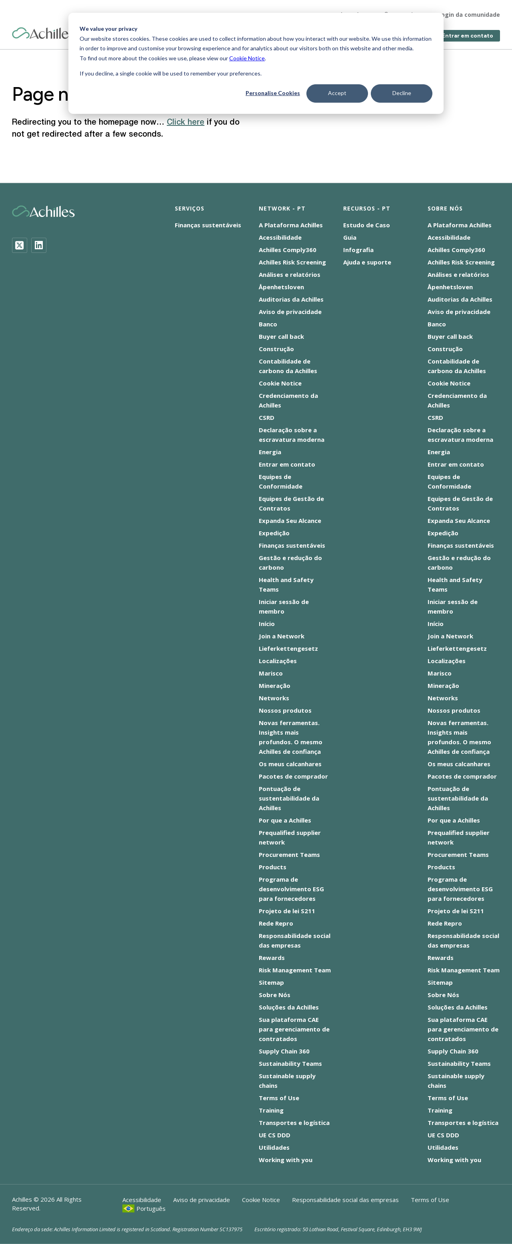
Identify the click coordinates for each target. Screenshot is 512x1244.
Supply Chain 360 (284, 1051)
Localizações (278, 661)
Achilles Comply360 (287, 250)
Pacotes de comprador (293, 776)
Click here (185, 122)
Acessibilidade (280, 237)
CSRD (266, 417)
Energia (270, 452)
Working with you (285, 1160)
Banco (268, 324)
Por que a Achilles (285, 820)
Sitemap (271, 982)
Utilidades (274, 1147)
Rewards (272, 958)
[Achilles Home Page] (43, 30)
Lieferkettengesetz (288, 648)
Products (272, 867)
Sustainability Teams (290, 1063)
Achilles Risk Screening (292, 262)
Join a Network (281, 636)
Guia (349, 237)
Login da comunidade (469, 12)
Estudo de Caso (366, 225)
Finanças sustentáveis (208, 225)
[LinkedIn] (38, 245)
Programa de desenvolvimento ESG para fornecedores (291, 888)
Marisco (271, 673)
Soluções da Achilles (289, 1007)
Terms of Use (279, 1098)
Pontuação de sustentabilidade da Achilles (289, 798)
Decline (401, 92)
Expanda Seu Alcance (290, 521)
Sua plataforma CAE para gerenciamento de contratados (294, 1029)
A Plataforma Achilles (291, 225)
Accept (337, 92)
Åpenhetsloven (281, 287)
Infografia (358, 250)
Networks (274, 698)
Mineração (274, 686)
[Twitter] (19, 245)
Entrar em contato (467, 33)
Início (267, 624)
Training (271, 1110)
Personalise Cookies (273, 92)
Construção (276, 349)
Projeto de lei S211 (287, 911)
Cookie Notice (247, 58)
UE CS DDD (274, 1135)
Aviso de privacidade (290, 312)
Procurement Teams (289, 854)
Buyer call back (281, 336)
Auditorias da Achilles (291, 299)
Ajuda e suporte (367, 262)
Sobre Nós (274, 995)
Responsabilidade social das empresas (345, 1200)
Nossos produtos (285, 710)
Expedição (274, 533)
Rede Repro (276, 923)
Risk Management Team (295, 970)
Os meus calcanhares (290, 764)
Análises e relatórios (289, 274)
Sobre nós (348, 12)
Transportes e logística (294, 1123)
